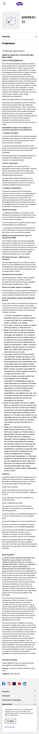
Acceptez (10, 721)
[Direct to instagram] (9, 684)
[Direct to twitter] (14, 684)
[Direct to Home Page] (19, 3)
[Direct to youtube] (20, 684)
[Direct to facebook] (4, 684)
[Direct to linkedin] (24, 684)
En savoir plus (10, 727)
